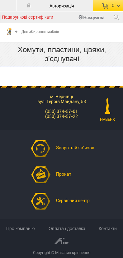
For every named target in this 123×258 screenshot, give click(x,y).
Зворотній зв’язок (75, 147)
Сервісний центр (73, 200)
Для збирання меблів (40, 31)
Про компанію (20, 228)
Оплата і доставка (67, 228)
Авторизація (62, 5)
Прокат (63, 174)
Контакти (108, 228)
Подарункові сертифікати (27, 17)
